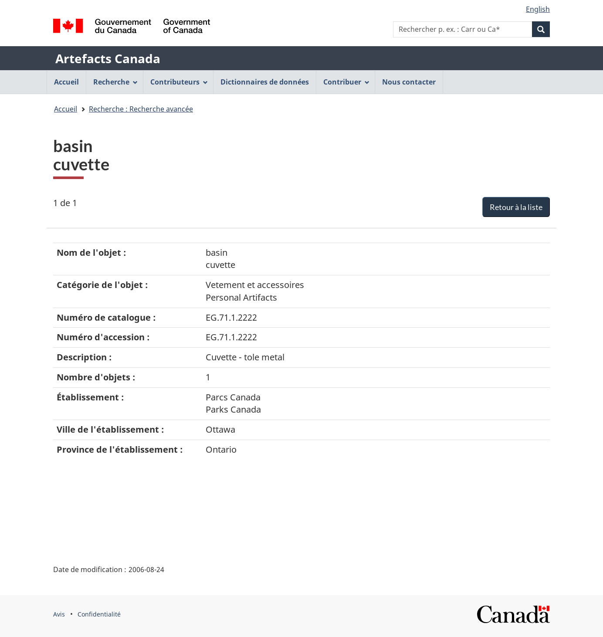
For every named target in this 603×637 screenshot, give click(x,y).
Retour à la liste (516, 207)
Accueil (65, 109)
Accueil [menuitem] (66, 82)
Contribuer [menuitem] (346, 82)
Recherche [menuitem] (115, 82)
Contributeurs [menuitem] (179, 82)
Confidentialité (99, 614)
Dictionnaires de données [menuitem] (264, 82)
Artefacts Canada (107, 58)
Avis (59, 614)
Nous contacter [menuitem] (409, 82)
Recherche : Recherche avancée (141, 109)
